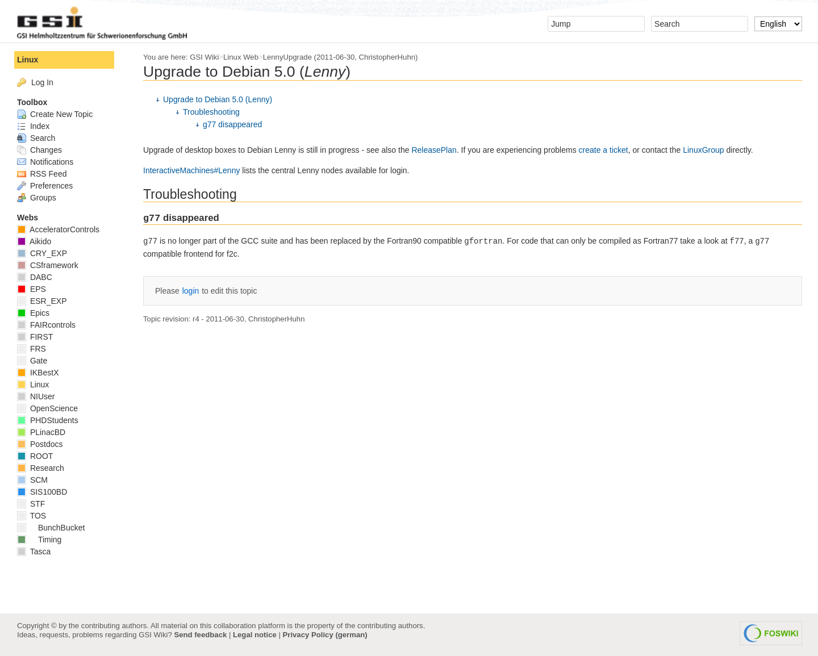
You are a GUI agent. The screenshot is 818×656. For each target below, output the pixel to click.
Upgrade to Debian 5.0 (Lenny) (217, 99)
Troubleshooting (211, 111)
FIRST (35, 336)
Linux (27, 59)
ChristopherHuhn (387, 57)
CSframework (47, 265)
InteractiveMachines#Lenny (191, 170)
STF (31, 503)
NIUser (36, 396)
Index (33, 126)
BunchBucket (51, 527)
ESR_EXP (41, 301)
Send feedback (200, 634)
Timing (39, 539)
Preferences (45, 185)
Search (36, 138)
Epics (33, 312)
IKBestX (38, 372)
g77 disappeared (232, 124)
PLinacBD (41, 432)
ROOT (35, 456)
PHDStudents (47, 420)
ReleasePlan (433, 149)
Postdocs (39, 444)
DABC (34, 277)
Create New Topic (55, 114)
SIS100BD (42, 491)
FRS (31, 348)
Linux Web (240, 57)
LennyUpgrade (287, 57)
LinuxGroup (703, 149)
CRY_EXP (42, 253)
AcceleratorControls (58, 229)
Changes (39, 149)
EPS (31, 289)
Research (40, 468)
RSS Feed (41, 173)
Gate (32, 360)
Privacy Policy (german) (325, 634)
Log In (42, 82)
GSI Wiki (204, 57)
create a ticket (603, 149)
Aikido (34, 241)
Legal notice (255, 634)
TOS (31, 515)
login (190, 290)
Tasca (34, 551)
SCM (32, 479)
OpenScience (47, 408)
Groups (36, 197)
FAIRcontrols (46, 324)
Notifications (45, 161)
